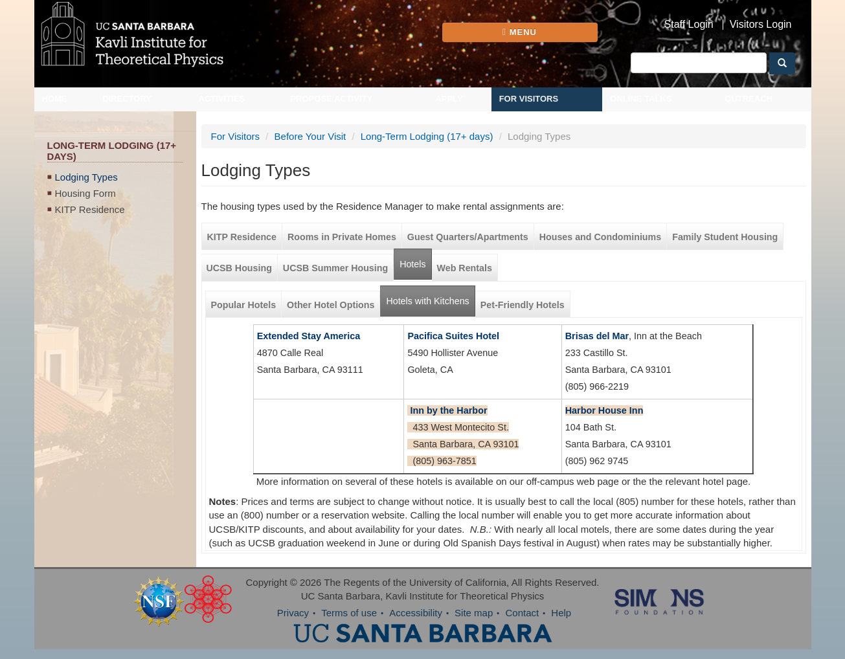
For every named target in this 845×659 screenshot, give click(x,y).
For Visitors (529, 99)
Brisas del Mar (597, 336)
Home (54, 99)
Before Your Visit (310, 136)
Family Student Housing (725, 237)
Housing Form (85, 193)
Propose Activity (331, 99)
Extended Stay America (308, 336)
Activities (222, 99)
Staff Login (689, 24)
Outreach (748, 99)
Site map (474, 612)
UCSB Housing (239, 268)
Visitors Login (761, 24)
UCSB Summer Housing (335, 268)
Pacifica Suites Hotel (453, 336)
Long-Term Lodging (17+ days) (427, 136)
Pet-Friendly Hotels (522, 305)
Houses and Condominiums (600, 237)
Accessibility (415, 612)
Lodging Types (86, 177)
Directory (127, 99)
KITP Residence (90, 209)
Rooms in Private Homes (341, 237)
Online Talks (640, 99)
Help (561, 612)
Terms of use (349, 612)
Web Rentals (464, 268)
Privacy (293, 612)
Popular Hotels (243, 305)
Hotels (412, 264)
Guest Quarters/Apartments (467, 237)
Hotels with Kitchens (430, 296)
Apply (448, 99)
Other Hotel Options (330, 305)
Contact (522, 612)
